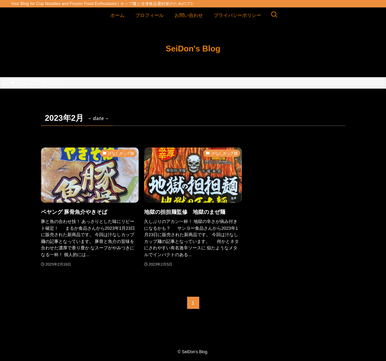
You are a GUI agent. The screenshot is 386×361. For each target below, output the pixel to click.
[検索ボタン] (274, 15)
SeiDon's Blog (193, 49)
